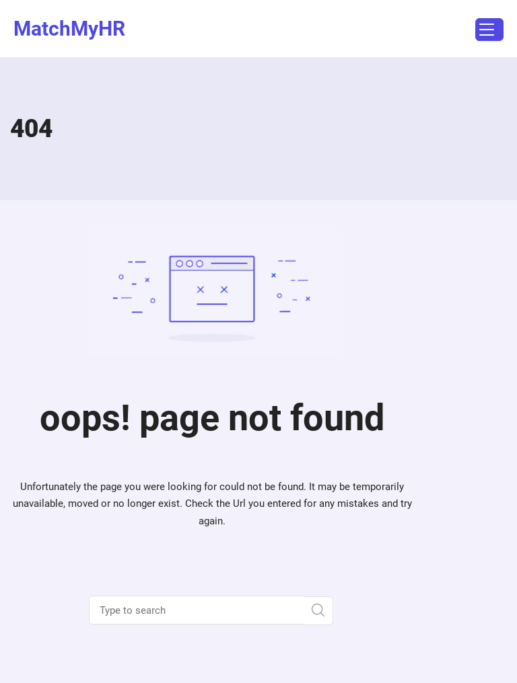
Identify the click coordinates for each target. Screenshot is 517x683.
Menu (484, 31)
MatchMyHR (69, 28)
